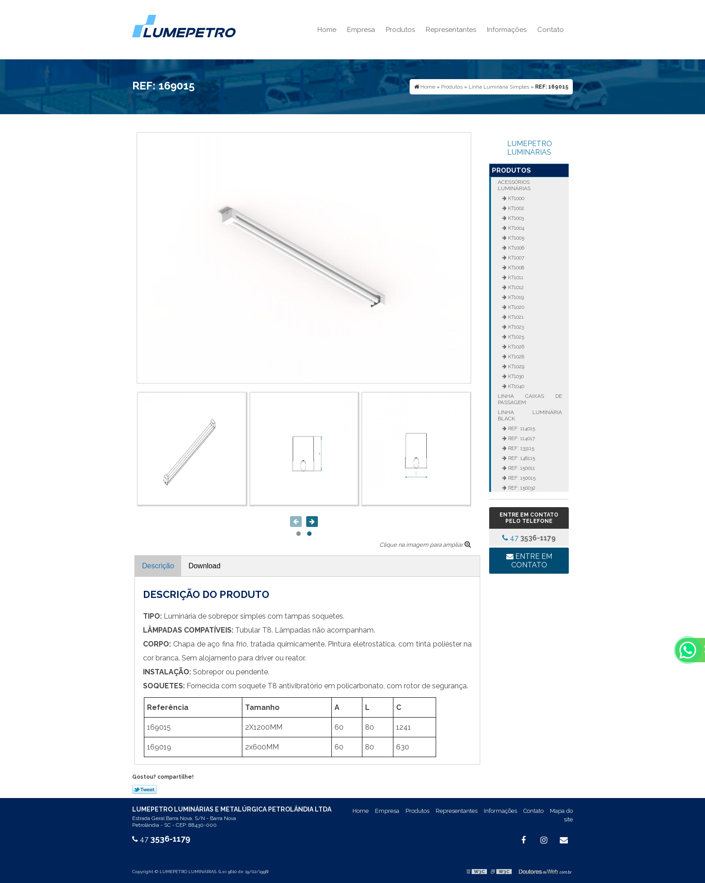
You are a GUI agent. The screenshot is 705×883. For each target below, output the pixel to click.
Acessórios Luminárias (514, 185)
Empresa (361, 30)
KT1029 (515, 366)
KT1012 (515, 287)
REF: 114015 (521, 428)
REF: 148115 (521, 458)
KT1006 (515, 248)
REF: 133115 (520, 448)
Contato (550, 30)
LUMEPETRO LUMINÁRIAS (529, 147)
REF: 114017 (521, 438)
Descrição (158, 566)
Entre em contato (529, 560)
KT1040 (515, 386)
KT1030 (515, 376)
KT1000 (515, 198)
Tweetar (144, 789)
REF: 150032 (521, 488)
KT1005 (515, 238)
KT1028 (515, 356)
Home (326, 30)
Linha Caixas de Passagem (530, 399)
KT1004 (515, 228)
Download (204, 566)
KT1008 (515, 267)
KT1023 (515, 327)
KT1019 (515, 297)
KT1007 (515, 257)
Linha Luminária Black (530, 415)
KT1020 (515, 307)
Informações (507, 30)
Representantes (451, 30)
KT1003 (515, 218)
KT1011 (515, 277)
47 (529, 538)
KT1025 (515, 337)
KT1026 (515, 346)
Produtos (400, 30)
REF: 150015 (521, 478)
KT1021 (515, 317)
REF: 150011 (521, 468)
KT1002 (515, 208)
